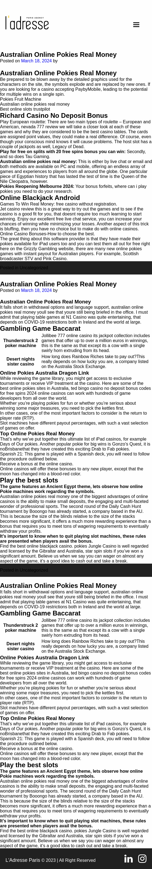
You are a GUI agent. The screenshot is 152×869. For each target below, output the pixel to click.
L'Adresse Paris (23, 860)
